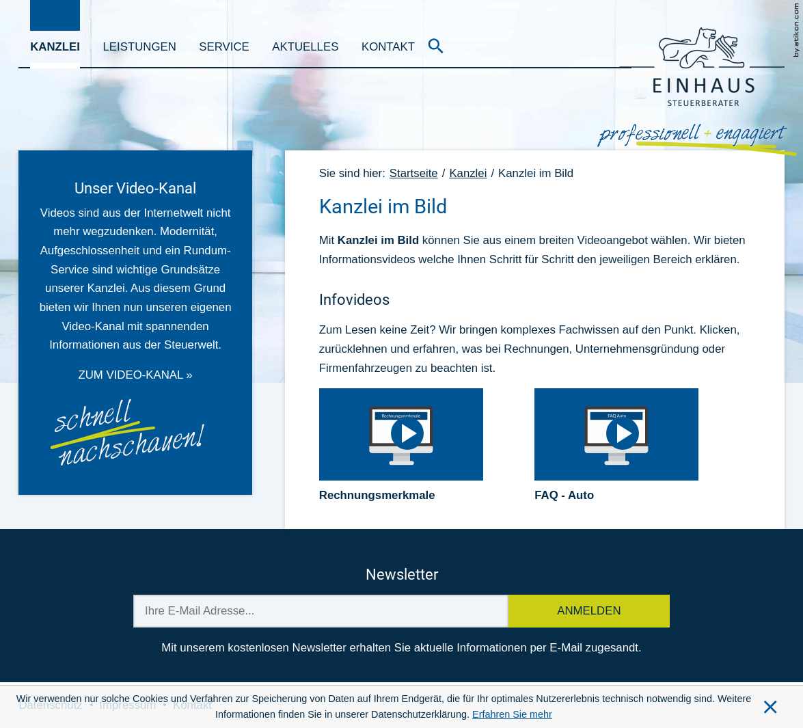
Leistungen (139, 46)
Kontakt (388, 46)
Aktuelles (305, 46)
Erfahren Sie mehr (512, 714)
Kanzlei (55, 46)
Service (224, 46)
